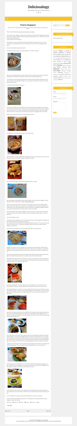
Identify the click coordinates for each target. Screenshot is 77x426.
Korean (59, 67)
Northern (64, 70)
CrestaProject (22, 421)
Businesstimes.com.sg (30, 201)
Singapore (43, 27)
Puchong (59, 74)
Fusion (58, 59)
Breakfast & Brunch (65, 52)
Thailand (55, 77)
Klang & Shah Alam (67, 65)
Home (7, 18)
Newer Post (7, 411)
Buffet (21, 27)
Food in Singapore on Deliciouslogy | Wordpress (26, 31)
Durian (69, 56)
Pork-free (60, 72)
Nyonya (69, 70)
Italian (59, 63)
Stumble (32, 402)
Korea (54, 67)
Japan (62, 63)
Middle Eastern (68, 68)
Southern (61, 76)
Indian (69, 61)
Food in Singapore (28, 25)
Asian (18, 27)
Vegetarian (69, 77)
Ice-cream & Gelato (62, 61)
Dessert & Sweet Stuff (62, 56)
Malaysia (56, 69)
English (58, 58)
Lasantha (33, 421)
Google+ (27, 402)
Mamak (35, 27)
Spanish (66, 76)
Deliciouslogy (38, 6)
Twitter (21, 402)
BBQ (64, 50)
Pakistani (55, 72)
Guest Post (63, 59)
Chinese (24, 27)
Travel (27, 28)
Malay (69, 67)
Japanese (66, 63)
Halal (32, 27)
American (55, 50)
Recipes (63, 74)
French (55, 59)
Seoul (70, 74)
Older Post (48, 411)
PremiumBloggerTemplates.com (42, 421)
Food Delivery (68, 58)
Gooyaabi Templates (57, 421)
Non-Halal (39, 27)
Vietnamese (55, 79)
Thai (47, 27)
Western (60, 79)
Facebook (15, 402)
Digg (37, 402)
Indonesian (55, 63)
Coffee (62, 54)
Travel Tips (64, 77)
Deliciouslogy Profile (58, 38)
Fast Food (28, 27)
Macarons (65, 67)
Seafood (66, 74)
